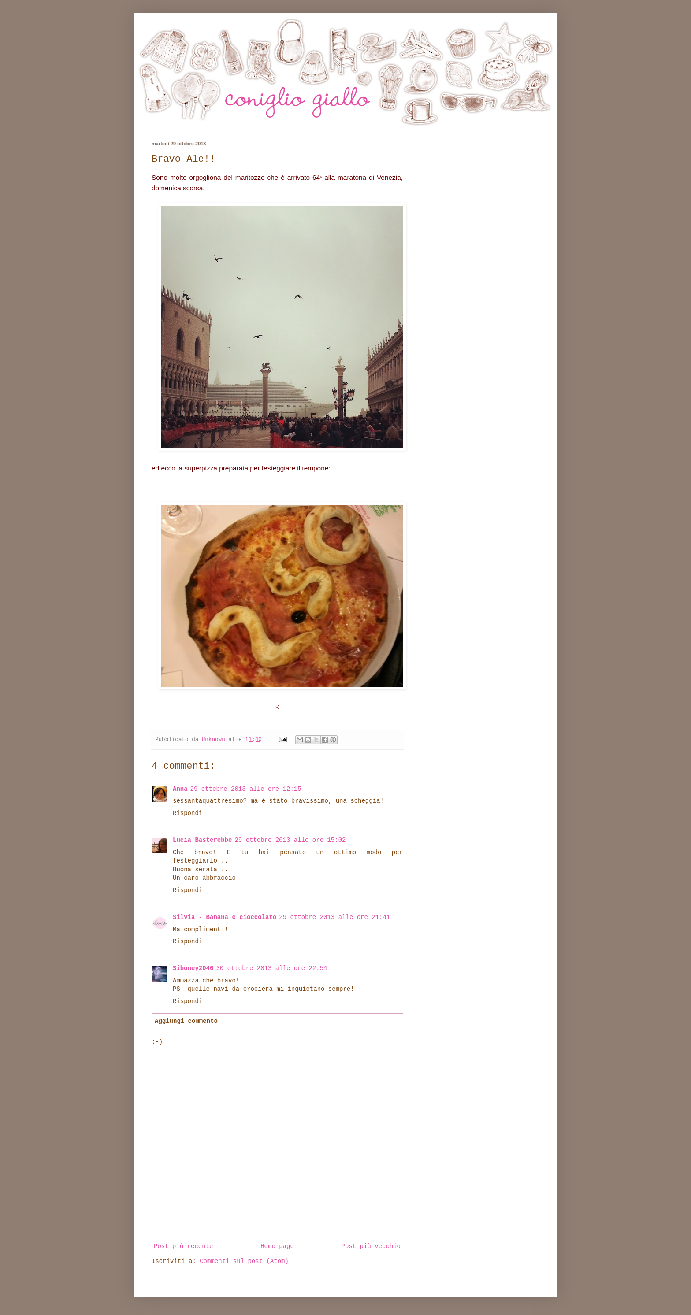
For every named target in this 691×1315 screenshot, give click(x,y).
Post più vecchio (371, 1246)
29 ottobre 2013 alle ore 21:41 (334, 917)
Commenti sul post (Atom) (244, 1261)
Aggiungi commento (186, 1021)
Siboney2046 (193, 968)
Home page (277, 1246)
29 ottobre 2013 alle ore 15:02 (290, 840)
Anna (180, 789)
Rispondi (187, 813)
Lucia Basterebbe (202, 840)
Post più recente (183, 1246)
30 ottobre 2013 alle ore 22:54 (271, 968)
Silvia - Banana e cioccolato (224, 917)
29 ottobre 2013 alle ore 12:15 (245, 789)
